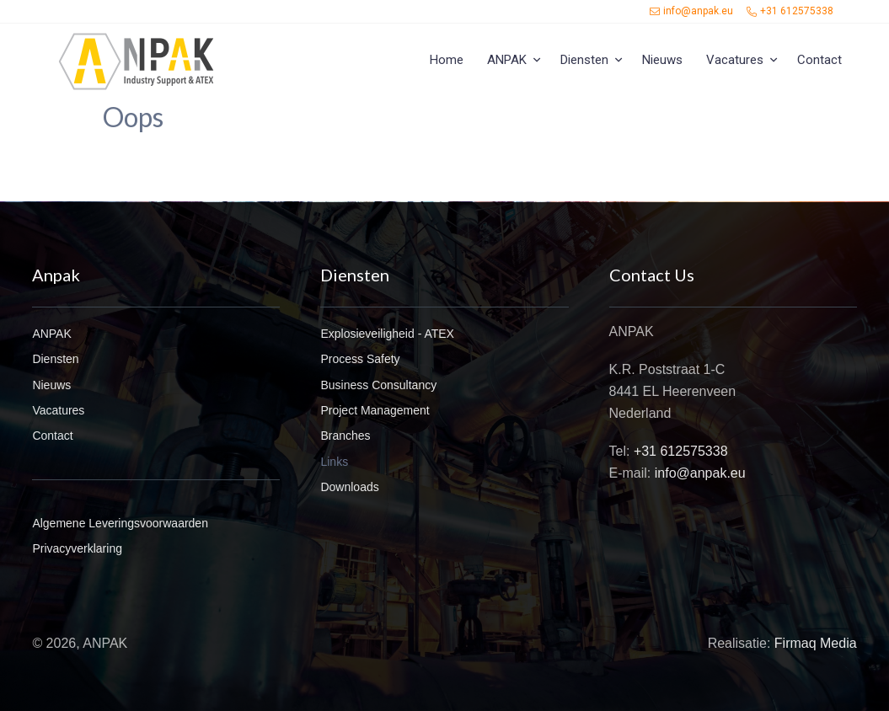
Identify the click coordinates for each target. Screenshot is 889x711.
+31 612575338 (790, 11)
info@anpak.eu (691, 11)
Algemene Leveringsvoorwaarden (120, 523)
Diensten (584, 59)
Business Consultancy (378, 385)
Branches (345, 435)
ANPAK (507, 59)
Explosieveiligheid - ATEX (386, 333)
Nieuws (662, 59)
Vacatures (734, 59)
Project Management (374, 410)
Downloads (349, 487)
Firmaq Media (815, 643)
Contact (819, 59)
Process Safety (359, 359)
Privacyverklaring (77, 548)
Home (446, 59)
